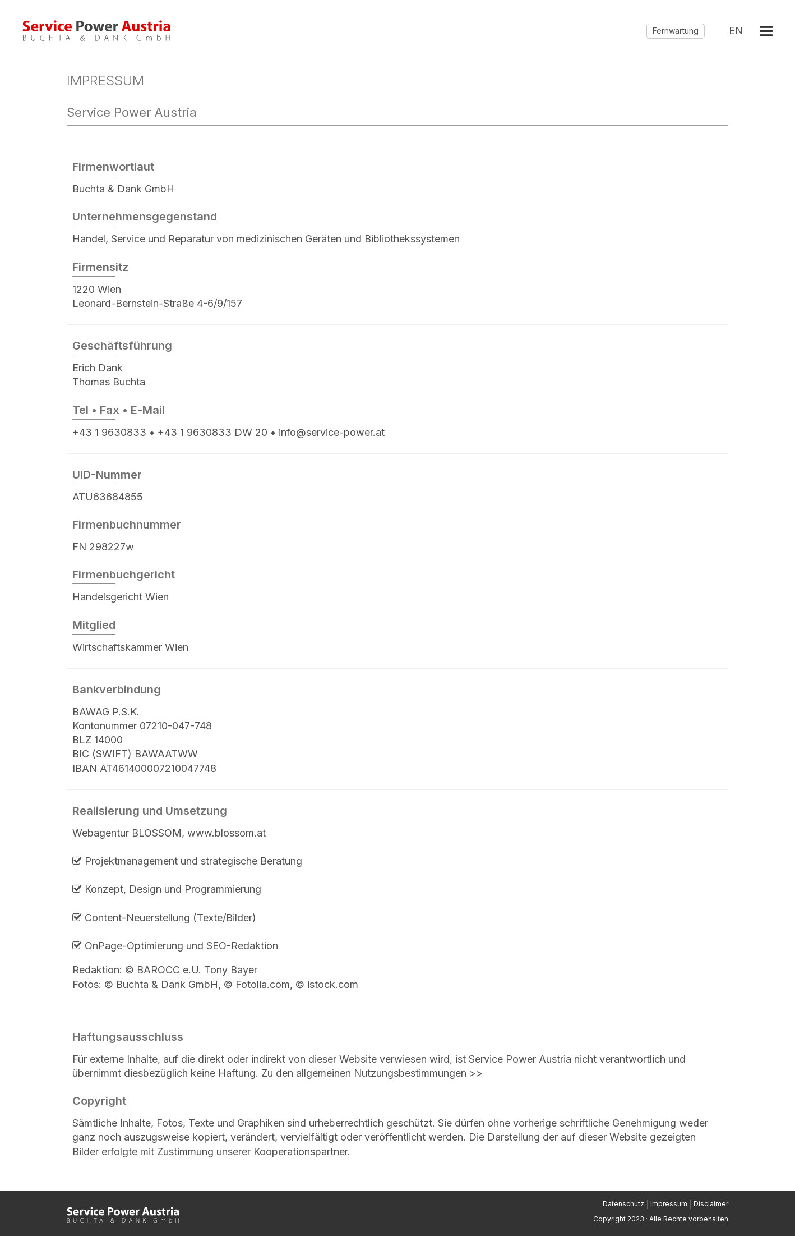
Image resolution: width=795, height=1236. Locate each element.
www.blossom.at (226, 833)
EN (736, 31)
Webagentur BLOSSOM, (129, 833)
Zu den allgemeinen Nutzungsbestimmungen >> (372, 1073)
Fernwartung (676, 30)
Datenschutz (623, 1204)
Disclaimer (711, 1204)
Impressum (668, 1204)
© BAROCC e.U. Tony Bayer (191, 970)
